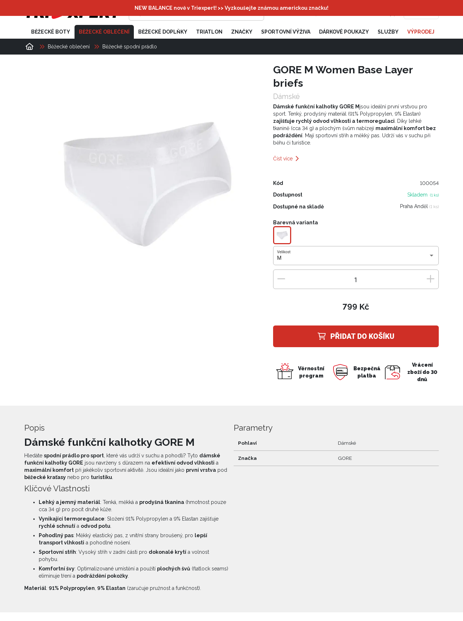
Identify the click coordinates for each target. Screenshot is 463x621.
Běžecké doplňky (162, 32)
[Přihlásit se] (327, 12)
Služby (388, 32)
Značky (241, 32)
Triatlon (209, 32)
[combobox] (355, 258)
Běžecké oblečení (104, 32)
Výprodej (420, 32)
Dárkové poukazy (344, 32)
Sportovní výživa (285, 32)
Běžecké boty (50, 32)
